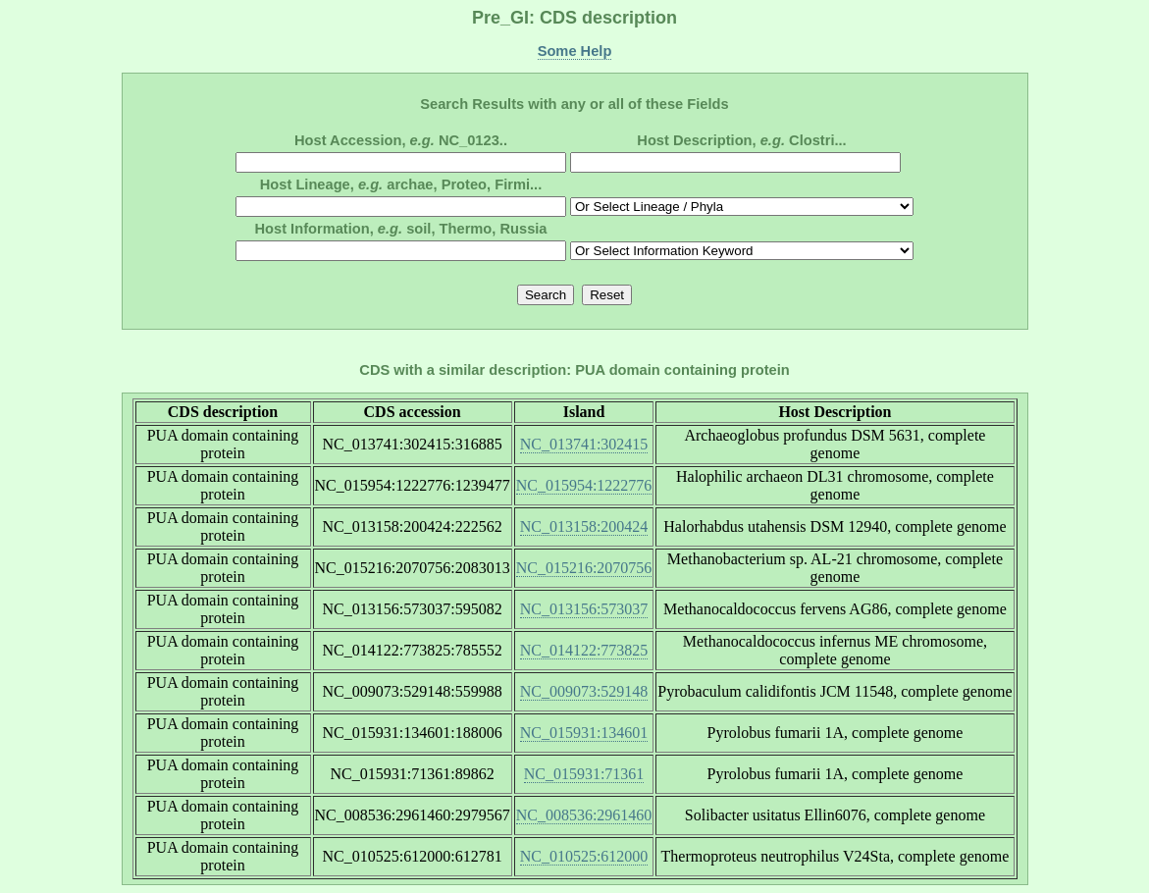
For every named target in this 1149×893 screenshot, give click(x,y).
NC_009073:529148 (584, 691)
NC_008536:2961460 (584, 815)
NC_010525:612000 (584, 856)
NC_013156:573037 (584, 609)
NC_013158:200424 (584, 526)
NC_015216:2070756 (584, 567)
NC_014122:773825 (584, 650)
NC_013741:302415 (584, 444)
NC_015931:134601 (584, 732)
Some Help (575, 51)
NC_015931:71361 (584, 773)
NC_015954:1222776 (584, 485)
